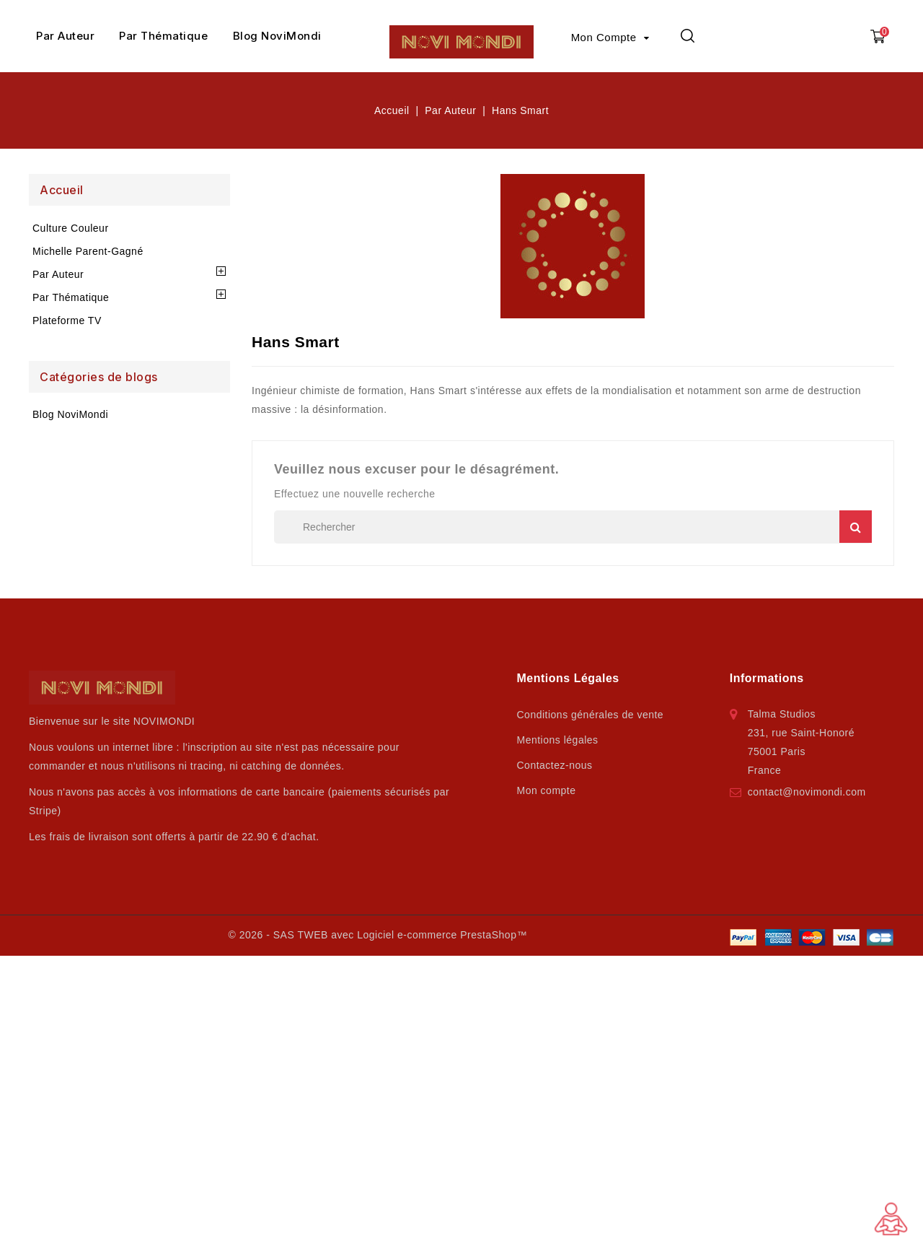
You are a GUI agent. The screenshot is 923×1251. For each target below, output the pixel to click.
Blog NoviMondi (277, 36)
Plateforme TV (67, 320)
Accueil (62, 190)
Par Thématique (163, 36)
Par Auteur (65, 36)
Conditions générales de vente (590, 714)
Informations (767, 678)
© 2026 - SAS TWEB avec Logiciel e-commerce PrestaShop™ (377, 935)
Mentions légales (558, 740)
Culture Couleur (70, 228)
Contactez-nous (555, 765)
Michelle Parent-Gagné (87, 251)
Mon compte (546, 790)
